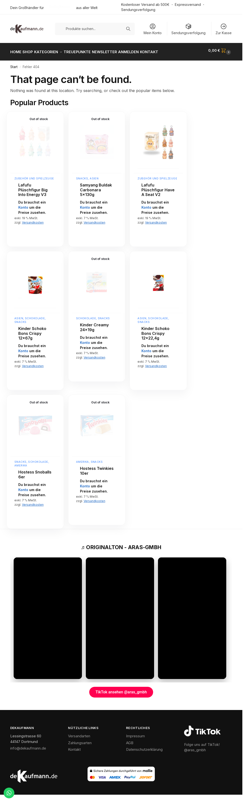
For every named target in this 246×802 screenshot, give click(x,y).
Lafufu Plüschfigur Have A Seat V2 (158, 187)
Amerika (20, 462)
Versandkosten (33, 219)
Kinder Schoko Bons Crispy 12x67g (32, 331)
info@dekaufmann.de (28, 745)
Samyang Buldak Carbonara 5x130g (96, 187)
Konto (23, 205)
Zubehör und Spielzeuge (34, 175)
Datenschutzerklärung (144, 746)
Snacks (82, 175)
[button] (220, 50)
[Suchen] (128, 28)
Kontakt (74, 746)
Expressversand (188, 4)
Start (14, 64)
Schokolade (35, 315)
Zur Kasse (224, 29)
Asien (94, 175)
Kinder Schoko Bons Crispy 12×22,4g (155, 331)
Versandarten (79, 733)
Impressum (135, 733)
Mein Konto (153, 29)
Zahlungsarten (80, 740)
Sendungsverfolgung (138, 10)
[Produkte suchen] (95, 28)
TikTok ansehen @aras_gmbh (121, 689)
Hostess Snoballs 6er (34, 472)
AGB (129, 740)
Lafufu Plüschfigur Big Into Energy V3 (33, 187)
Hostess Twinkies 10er (97, 468)
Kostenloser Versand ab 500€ (145, 4)
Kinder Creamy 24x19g (94, 324)
